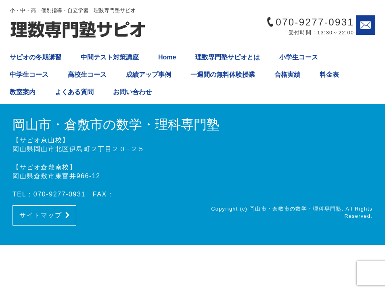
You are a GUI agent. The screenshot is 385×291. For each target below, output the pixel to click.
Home (167, 57)
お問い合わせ (132, 92)
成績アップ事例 (148, 74)
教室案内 (23, 92)
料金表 (329, 74)
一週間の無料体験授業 (222, 74)
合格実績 (287, 74)
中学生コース (29, 74)
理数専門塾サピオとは (227, 57)
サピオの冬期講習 (35, 57)
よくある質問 (74, 92)
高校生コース (87, 74)
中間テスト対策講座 (110, 57)
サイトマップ (44, 215)
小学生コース (298, 57)
